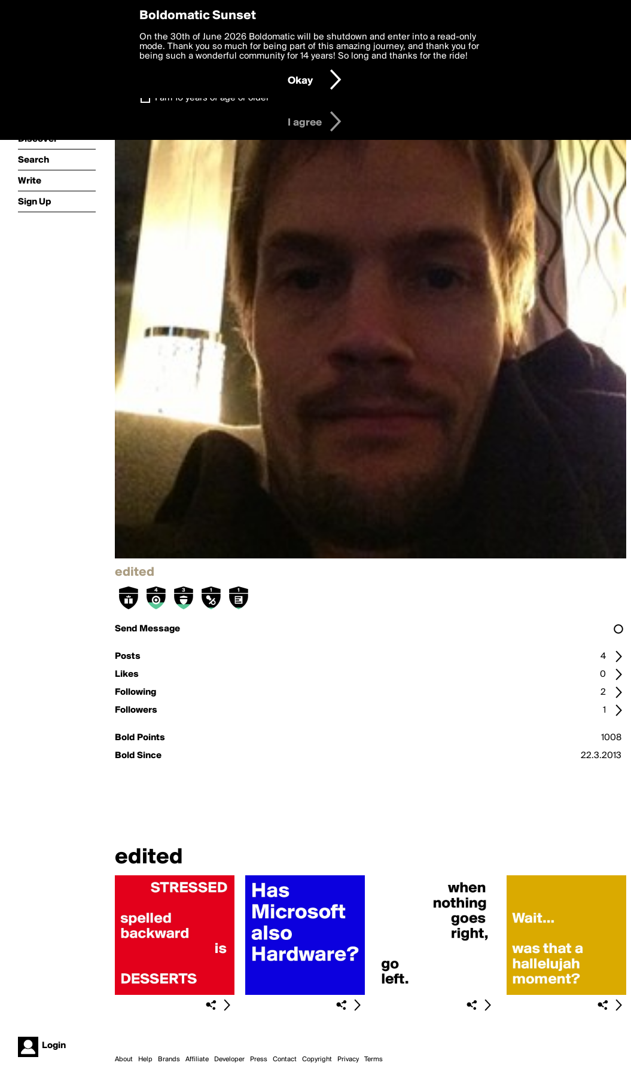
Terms (373, 1059)
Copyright (317, 1059)
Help (145, 1059)
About (124, 1059)
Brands (169, 1059)
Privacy (348, 1059)
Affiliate (197, 1059)
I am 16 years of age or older (212, 98)
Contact (285, 1059)
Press (258, 1059)
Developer (229, 1059)
